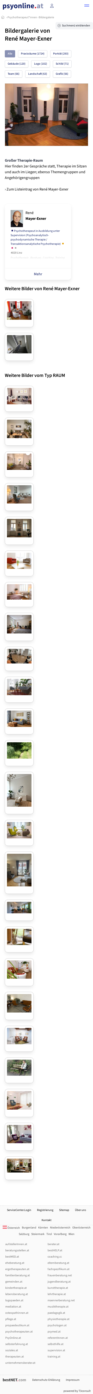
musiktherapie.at (58, 1307)
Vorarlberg (60, 1234)
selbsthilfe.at (55, 1344)
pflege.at (10, 1319)
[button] (87, 6)
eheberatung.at (14, 1263)
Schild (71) (62, 64)
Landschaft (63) (37, 74)
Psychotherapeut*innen (22, 17)
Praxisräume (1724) (32, 54)
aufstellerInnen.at (16, 1244)
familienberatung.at (17, 1275)
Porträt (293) (60, 54)
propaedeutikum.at (17, 1325)
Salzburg (24, 1234)
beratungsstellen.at (17, 1250)
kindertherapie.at (16, 1288)
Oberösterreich (81, 1228)
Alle (10, 54)
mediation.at (13, 1307)
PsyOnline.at (13, 1338)
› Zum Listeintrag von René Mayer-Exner (36, 189)
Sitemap (64, 1210)
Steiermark (37, 1234)
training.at (54, 1357)
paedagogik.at (56, 1313)
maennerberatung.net (61, 1300)
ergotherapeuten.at (17, 1269)
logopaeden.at (14, 1300)
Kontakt (46, 1220)
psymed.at (54, 1332)
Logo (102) (40, 64)
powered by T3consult (77, 1391)
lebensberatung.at (16, 1294)
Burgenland (29, 1228)
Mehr (38, 274)
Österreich (11, 1228)
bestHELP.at (55, 1250)
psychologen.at (57, 1325)
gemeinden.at (13, 1282)
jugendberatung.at (59, 1282)
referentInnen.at (58, 1338)
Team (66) (13, 74)
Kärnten (43, 1228)
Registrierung (45, 1210)
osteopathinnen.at (16, 1313)
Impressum (73, 1380)
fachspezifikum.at (58, 1269)
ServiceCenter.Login (19, 1210)
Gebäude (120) (16, 64)
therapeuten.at (14, 1357)
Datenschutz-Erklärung (46, 1380)
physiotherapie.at (58, 1319)
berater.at (53, 1244)
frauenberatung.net (60, 1275)
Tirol (49, 1234)
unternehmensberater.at (20, 1363)
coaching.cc (55, 1257)
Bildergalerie (46, 17)
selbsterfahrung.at (16, 1344)
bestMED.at (12, 1257)
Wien (71, 1234)
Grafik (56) (62, 74)
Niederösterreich (60, 1228)
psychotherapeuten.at (19, 1332)
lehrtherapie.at (57, 1294)
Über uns (80, 1210)
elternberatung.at (58, 1263)
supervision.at (56, 1350)
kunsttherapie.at (58, 1288)
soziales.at (11, 1350)
